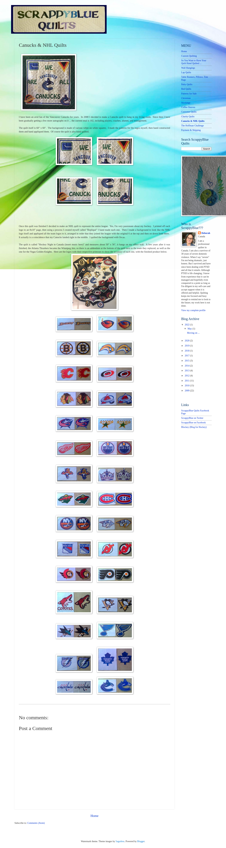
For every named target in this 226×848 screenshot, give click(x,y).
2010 (187, 385)
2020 (187, 340)
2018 (187, 350)
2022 (187, 324)
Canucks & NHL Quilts (192, 121)
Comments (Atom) (36, 823)
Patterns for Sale (189, 93)
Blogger (141, 841)
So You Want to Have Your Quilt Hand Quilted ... (193, 62)
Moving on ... (193, 333)
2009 (187, 390)
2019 (187, 345)
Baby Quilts (186, 84)
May (190, 328)
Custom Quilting (189, 56)
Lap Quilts (186, 72)
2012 (187, 375)
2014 (187, 365)
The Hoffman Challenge (192, 125)
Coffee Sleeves (188, 107)
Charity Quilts (188, 116)
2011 (187, 380)
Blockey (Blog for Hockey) (194, 427)
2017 (187, 355)
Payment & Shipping (191, 130)
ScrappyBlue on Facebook (193, 422)
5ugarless (120, 841)
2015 (187, 360)
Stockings (185, 102)
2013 (187, 370)
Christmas (186, 98)
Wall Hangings (188, 68)
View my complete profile (193, 310)
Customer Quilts (189, 112)
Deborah (205, 233)
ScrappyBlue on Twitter (192, 418)
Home (94, 816)
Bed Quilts (186, 89)
